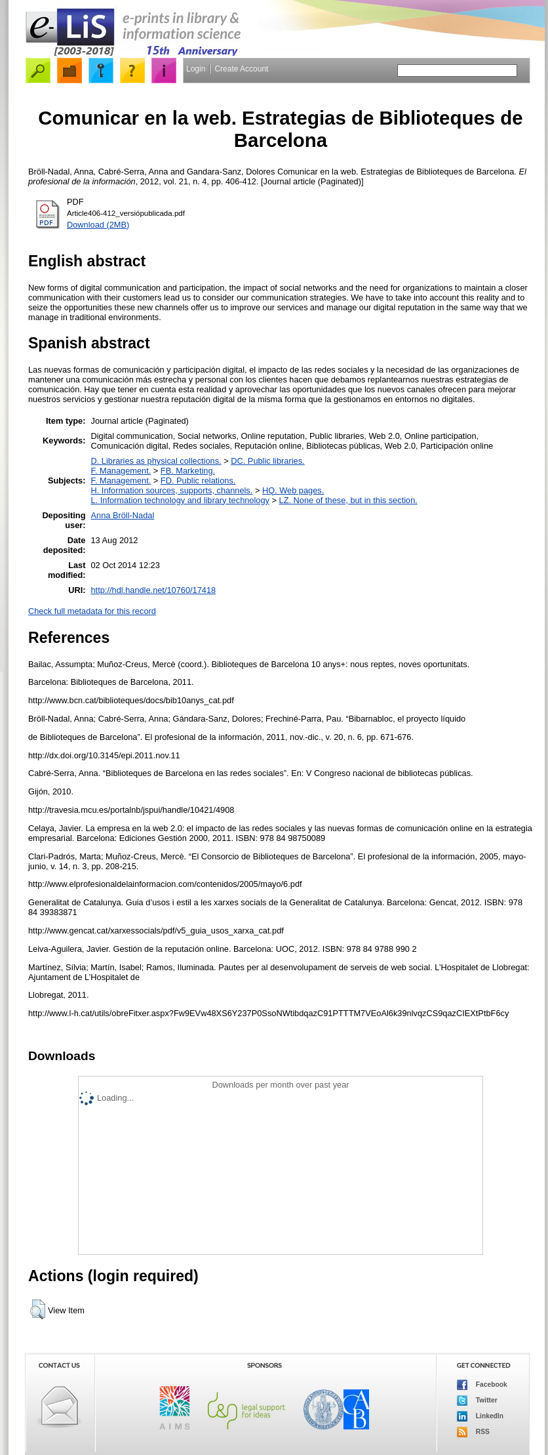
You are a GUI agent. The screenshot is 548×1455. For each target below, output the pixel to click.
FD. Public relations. (198, 480)
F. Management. (121, 471)
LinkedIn (480, 1416)
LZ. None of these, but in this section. (348, 500)
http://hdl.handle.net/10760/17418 (153, 590)
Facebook (482, 1385)
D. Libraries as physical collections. (156, 461)
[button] (37, 1309)
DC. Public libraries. (267, 461)
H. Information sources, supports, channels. (172, 490)
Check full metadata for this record (92, 611)
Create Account (241, 68)
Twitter (477, 1400)
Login (195, 68)
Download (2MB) (98, 225)
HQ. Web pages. (293, 490)
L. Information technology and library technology (180, 500)
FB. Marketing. (188, 471)
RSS (473, 1432)
